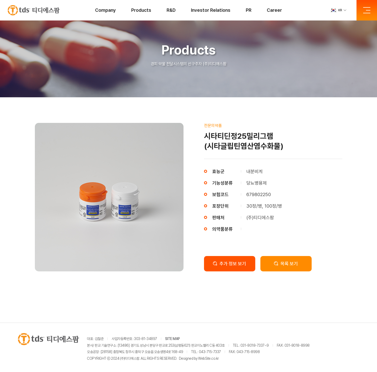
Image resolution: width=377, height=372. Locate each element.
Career (274, 10)
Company (105, 10)
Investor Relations (210, 10)
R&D (171, 10)
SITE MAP (172, 339)
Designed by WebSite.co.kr (199, 358)
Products (141, 10)
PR (248, 10)
